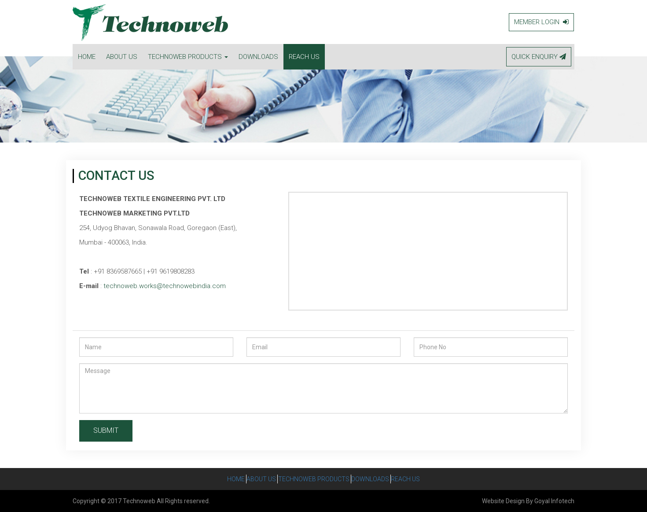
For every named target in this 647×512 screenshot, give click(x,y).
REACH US (304, 57)
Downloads (377, 479)
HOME (87, 57)
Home (222, 479)
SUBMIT (105, 430)
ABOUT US (121, 57)
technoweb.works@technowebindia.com (164, 286)
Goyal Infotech (554, 501)
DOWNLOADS (258, 57)
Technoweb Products (313, 479)
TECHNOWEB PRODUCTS (188, 57)
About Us (254, 479)
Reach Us (419, 479)
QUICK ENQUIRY (538, 57)
